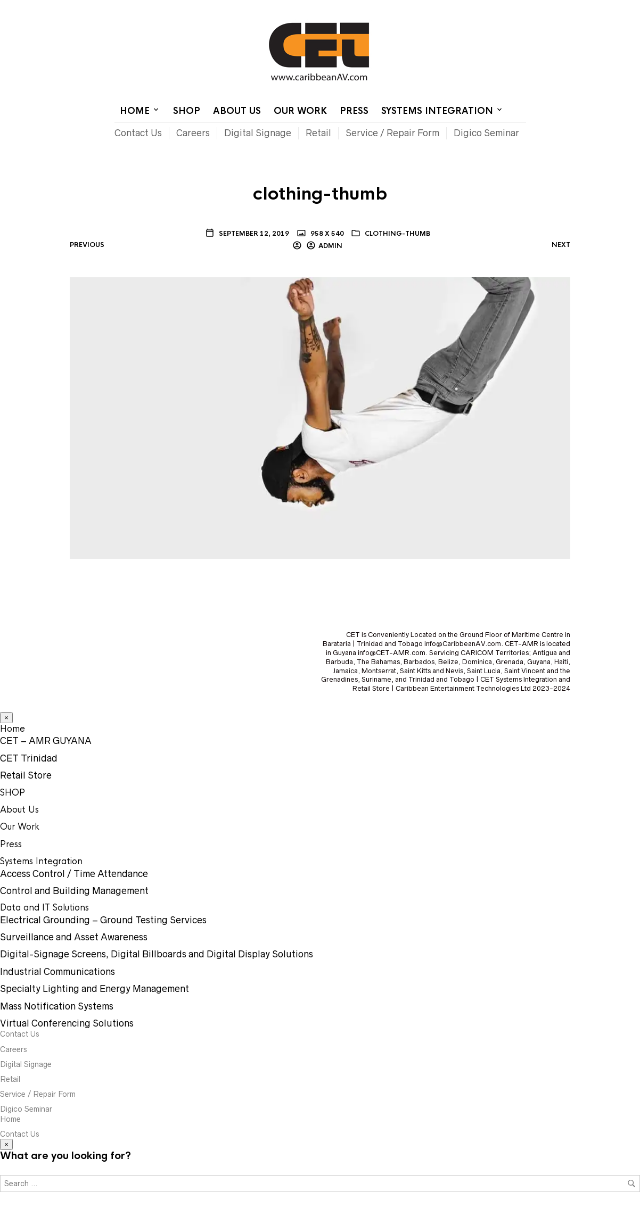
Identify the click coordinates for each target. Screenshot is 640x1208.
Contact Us (436, 8)
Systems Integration (437, 111)
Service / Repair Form (392, 133)
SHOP (186, 111)
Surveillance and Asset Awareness (73, 937)
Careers (193, 133)
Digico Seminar (486, 133)
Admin (330, 246)
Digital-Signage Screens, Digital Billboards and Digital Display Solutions (156, 954)
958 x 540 (326, 233)
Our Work (300, 111)
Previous (87, 245)
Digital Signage (257, 133)
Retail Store (26, 775)
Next (561, 245)
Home (396, 8)
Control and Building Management (74, 891)
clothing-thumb (397, 233)
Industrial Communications (57, 971)
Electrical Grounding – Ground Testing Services (103, 920)
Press (354, 111)
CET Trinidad (29, 758)
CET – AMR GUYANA (46, 740)
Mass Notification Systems (56, 1006)
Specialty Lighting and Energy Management (94, 988)
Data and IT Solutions (44, 907)
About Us (237, 111)
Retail (318, 133)
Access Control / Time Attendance (74, 873)
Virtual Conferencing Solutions (67, 1023)
